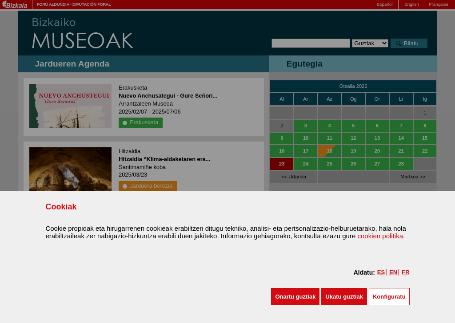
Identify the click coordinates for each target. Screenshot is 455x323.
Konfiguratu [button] (389, 296)
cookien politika (380, 236)
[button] (295, 296)
